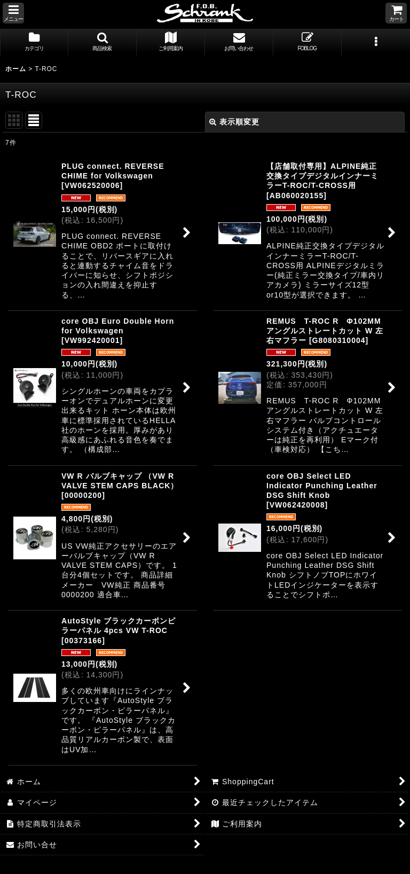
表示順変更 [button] (234, 122)
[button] (13, 13)
